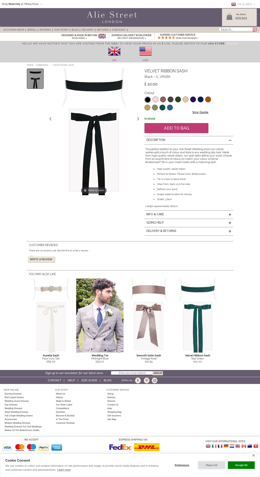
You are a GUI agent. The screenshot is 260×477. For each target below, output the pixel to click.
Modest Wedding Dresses (17, 423)
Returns (103, 30)
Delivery (88, 30)
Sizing (110, 393)
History (59, 397)
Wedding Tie (100, 355)
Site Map (111, 419)
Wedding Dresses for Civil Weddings (23, 426)
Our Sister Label (64, 404)
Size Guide (200, 112)
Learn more (64, 469)
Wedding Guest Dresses (17, 401)
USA (146, 60)
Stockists (60, 412)
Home (30, 64)
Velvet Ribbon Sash (197, 355)
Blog (75, 30)
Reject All (211, 465)
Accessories (11, 419)
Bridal (31, 30)
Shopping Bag (114, 412)
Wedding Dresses (13, 408)
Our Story (61, 30)
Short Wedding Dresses (16, 412)
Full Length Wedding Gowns (19, 415)
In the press (62, 419)
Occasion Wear (13, 30)
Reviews (45, 30)
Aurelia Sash (51, 355)
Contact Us (112, 404)
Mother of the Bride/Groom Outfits (22, 430)
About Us (60, 393)
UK (114, 60)
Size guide (89, 380)
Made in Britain (63, 401)
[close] (253, 455)
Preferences (182, 465)
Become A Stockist (65, 415)
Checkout (119, 30)
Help (71, 380)
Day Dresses (11, 404)
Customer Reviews (65, 423)
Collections (42, 64)
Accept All (241, 465)
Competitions (62, 408)
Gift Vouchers (114, 415)
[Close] (232, 43)
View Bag (241, 18)
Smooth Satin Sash (148, 355)
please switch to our (198, 43)
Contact (54, 380)
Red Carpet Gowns (14, 397)
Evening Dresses (13, 393)
